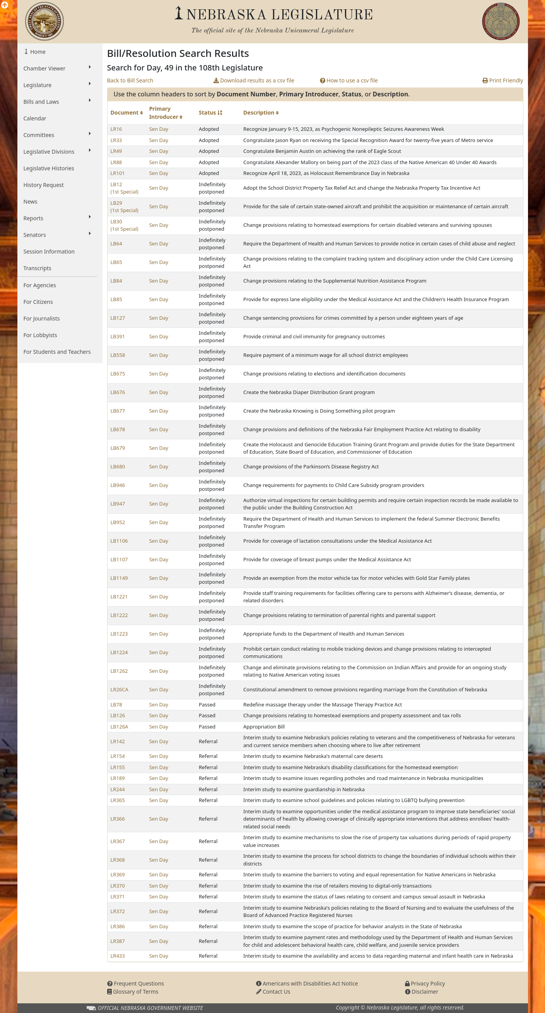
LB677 (118, 410)
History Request (44, 185)
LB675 (118, 373)
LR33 (116, 140)
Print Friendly (502, 80)
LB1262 (119, 670)
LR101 (118, 173)
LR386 (118, 926)
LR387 (118, 941)
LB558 (118, 354)
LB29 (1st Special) (124, 206)
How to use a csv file (349, 80)
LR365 (118, 800)
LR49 (116, 150)
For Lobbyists (40, 335)
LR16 (116, 128)
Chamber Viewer (57, 68)
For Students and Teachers (57, 351)
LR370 (118, 885)
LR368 (118, 859)
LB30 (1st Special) (124, 225)
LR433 (118, 955)
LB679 (118, 447)
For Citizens (38, 301)
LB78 (116, 704)
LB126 (118, 715)
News (31, 201)
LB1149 (119, 577)
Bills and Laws (57, 101)
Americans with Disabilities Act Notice (307, 983)
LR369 (118, 874)
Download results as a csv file (254, 80)
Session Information (49, 251)
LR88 (116, 162)
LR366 (118, 818)
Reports (57, 218)
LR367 (118, 841)
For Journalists (42, 318)
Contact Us (273, 991)
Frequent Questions (135, 983)
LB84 (116, 280)
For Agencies (40, 285)
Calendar (35, 118)
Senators (57, 234)
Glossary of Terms (133, 991)
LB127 (118, 317)
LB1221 (119, 596)
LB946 (118, 485)
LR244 (118, 789)
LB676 (118, 392)
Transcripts (37, 268)
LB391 (118, 336)
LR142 (118, 741)
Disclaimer (422, 991)
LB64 (116, 243)
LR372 (118, 911)
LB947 (118, 503)
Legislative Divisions (57, 151)
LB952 (118, 522)
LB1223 (119, 633)
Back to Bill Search (130, 80)
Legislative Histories (49, 168)
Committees (57, 135)
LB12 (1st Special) (124, 188)
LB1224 (119, 652)
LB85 (116, 299)
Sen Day (158, 128)
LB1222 (119, 615)
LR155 (118, 767)
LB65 (116, 262)
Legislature (57, 85)
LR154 (118, 755)
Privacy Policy (425, 983)
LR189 (118, 778)
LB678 (118, 429)
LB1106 (119, 540)
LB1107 (119, 559)
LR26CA (119, 689)
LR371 (118, 896)
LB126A (119, 726)
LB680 (118, 466)
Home (37, 51)
